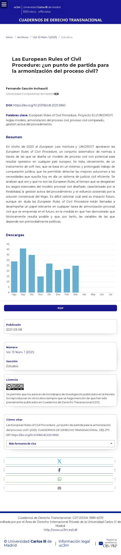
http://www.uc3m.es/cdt (60, 530)
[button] (59, 461)
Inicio (9, 37)
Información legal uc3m (74, 543)
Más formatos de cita (22, 443)
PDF (61, 308)
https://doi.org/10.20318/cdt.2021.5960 (39, 105)
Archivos (22, 37)
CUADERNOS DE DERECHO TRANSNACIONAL (60, 20)
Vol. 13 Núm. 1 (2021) (45, 37)
